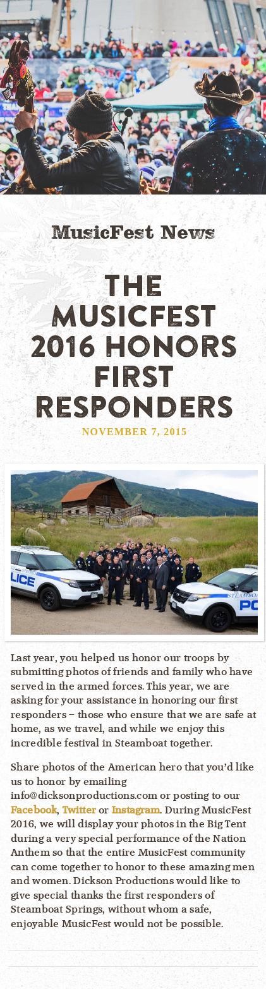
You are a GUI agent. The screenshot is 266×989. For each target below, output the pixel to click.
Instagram (136, 810)
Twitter (79, 810)
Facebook (34, 810)
